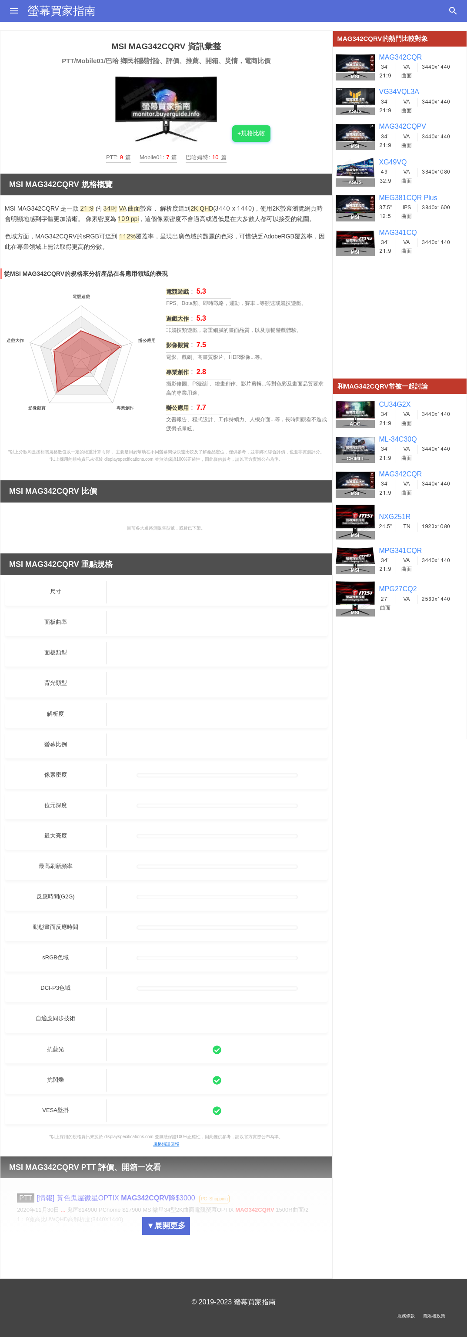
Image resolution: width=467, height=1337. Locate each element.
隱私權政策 (434, 1316)
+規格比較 (251, 133)
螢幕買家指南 (62, 10)
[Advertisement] (400, 324)
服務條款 (406, 1316)
